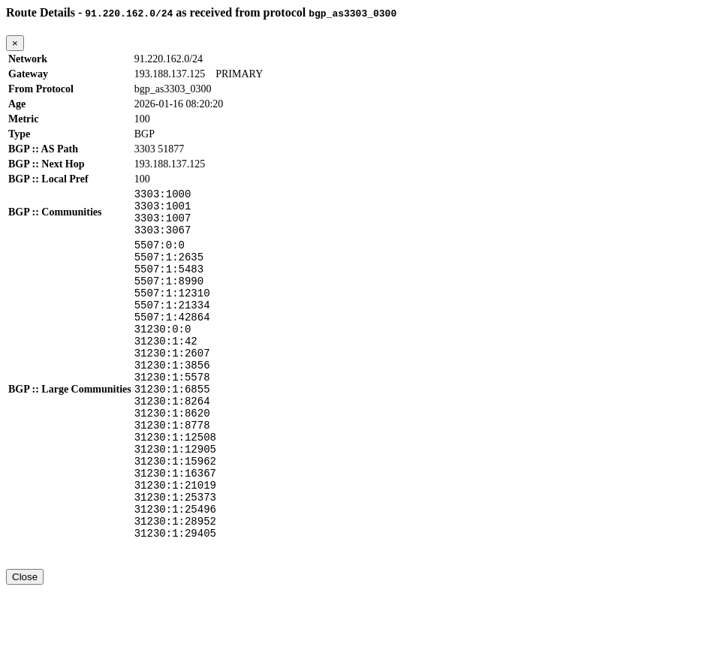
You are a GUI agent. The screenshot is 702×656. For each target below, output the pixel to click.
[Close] (15, 43)
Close (25, 642)
